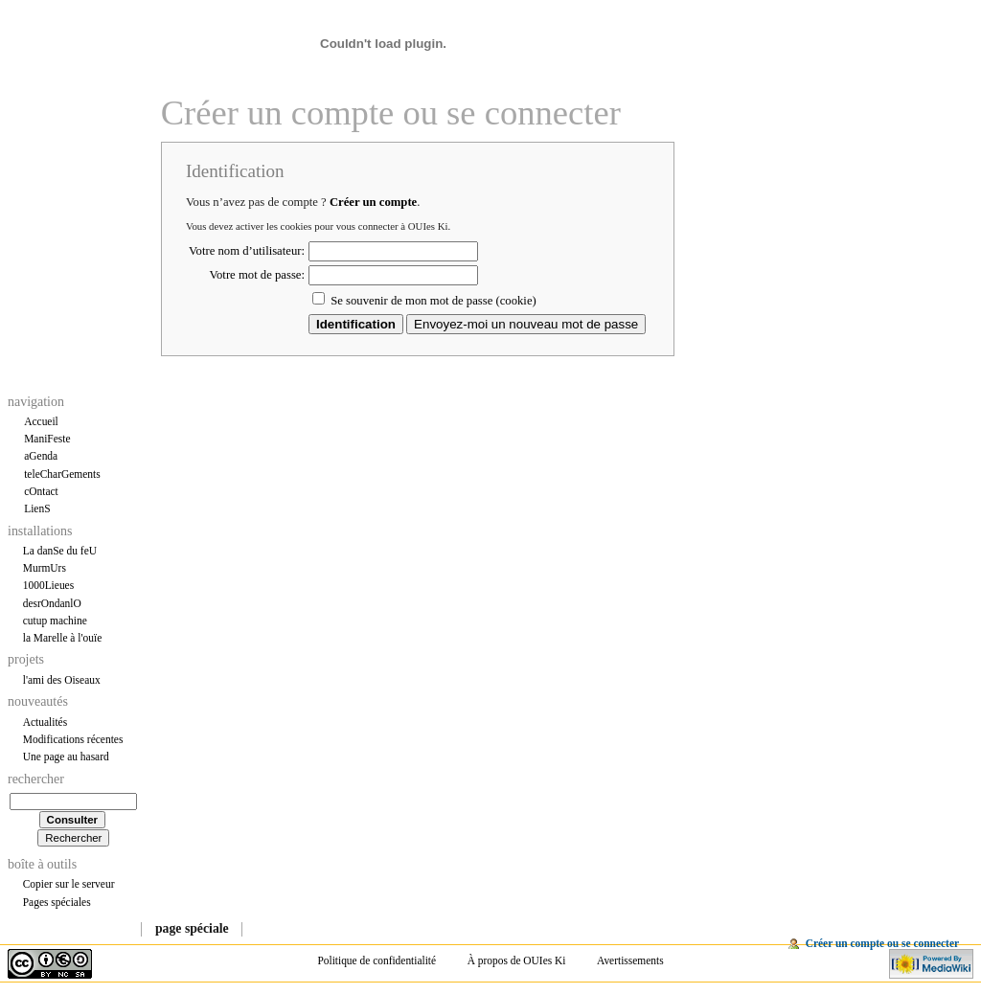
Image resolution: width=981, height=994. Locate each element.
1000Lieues (48, 585)
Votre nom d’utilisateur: (247, 251)
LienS (37, 508)
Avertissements (630, 960)
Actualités (45, 722)
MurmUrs (44, 568)
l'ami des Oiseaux (62, 680)
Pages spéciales (57, 902)
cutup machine (55, 620)
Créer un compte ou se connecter (882, 943)
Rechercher (36, 779)
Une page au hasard (66, 756)
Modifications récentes (73, 739)
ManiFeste (47, 438)
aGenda (40, 456)
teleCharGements (62, 474)
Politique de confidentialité (376, 960)
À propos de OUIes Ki (517, 960)
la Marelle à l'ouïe (63, 638)
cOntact (41, 491)
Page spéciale (192, 928)
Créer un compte (373, 202)
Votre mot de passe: (258, 275)
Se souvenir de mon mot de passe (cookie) (433, 300)
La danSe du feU (60, 550)
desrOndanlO (52, 603)
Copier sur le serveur (69, 884)
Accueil (41, 421)
